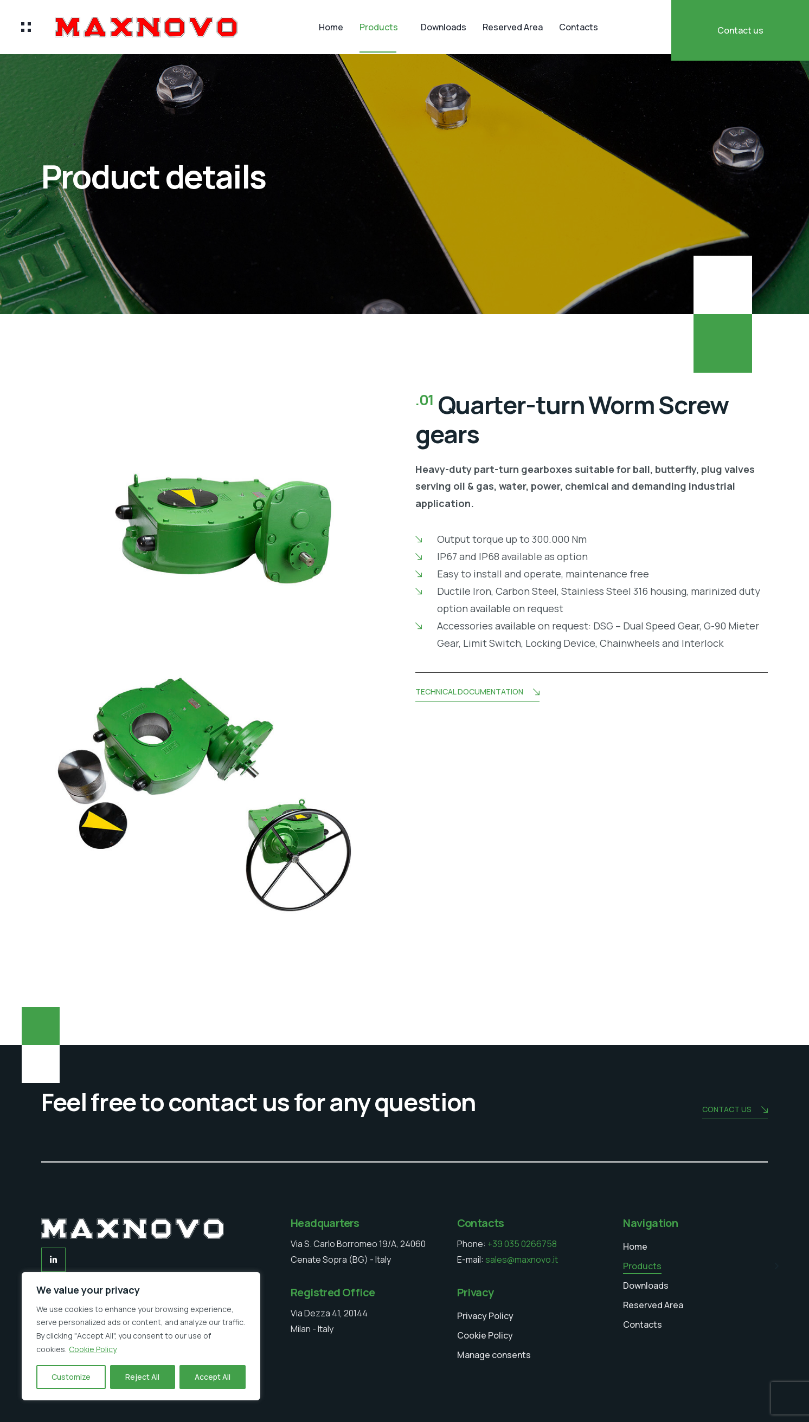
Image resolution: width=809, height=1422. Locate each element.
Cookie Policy (93, 1349)
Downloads (443, 27)
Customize (71, 1377)
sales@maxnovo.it (521, 1259)
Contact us (740, 30)
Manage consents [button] (494, 1355)
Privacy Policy (485, 1315)
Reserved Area (513, 27)
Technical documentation (477, 693)
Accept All (212, 1377)
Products (378, 27)
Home (331, 27)
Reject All (142, 1377)
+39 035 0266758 (522, 1244)
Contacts (578, 27)
